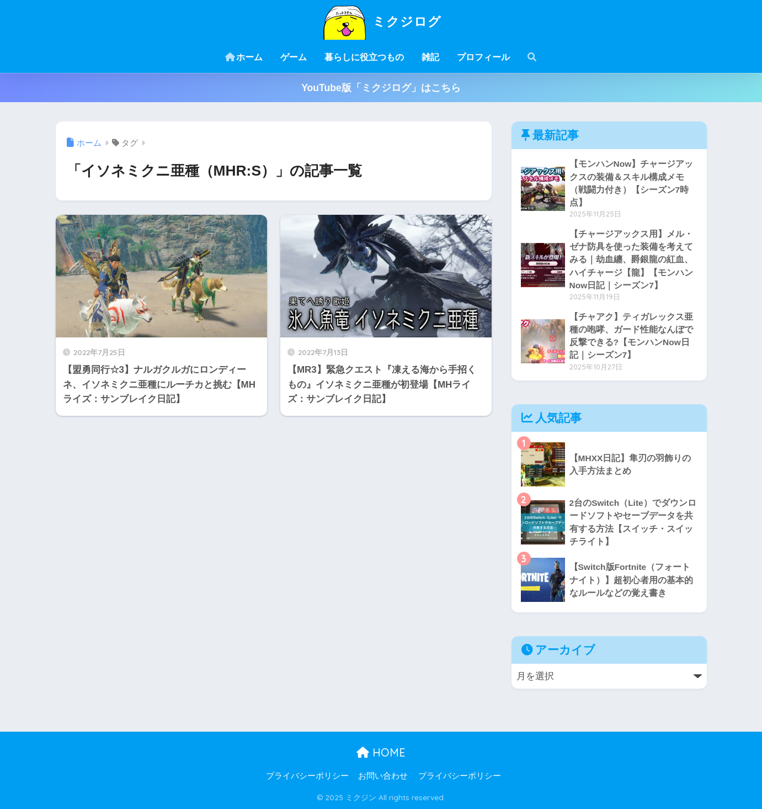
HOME (381, 752)
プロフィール (483, 57)
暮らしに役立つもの (364, 57)
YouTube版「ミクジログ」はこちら (381, 87)
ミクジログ (381, 21)
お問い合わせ (383, 775)
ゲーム (293, 57)
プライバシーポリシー (307, 775)
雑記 (430, 57)
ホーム (244, 57)
